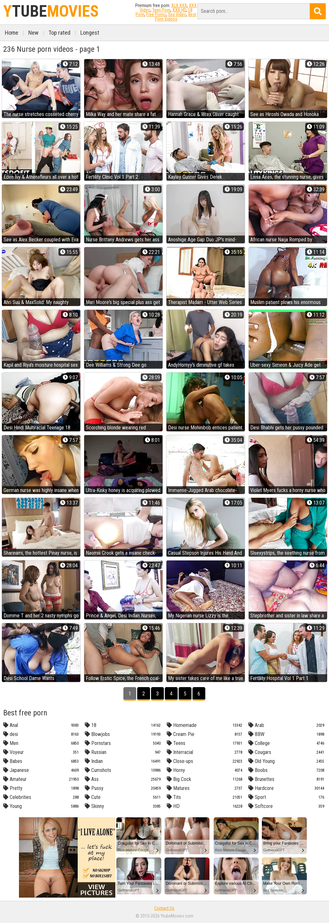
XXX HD (179, 10)
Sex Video (177, 14)
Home (11, 32)
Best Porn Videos (176, 17)
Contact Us (164, 908)
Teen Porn (161, 10)
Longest (89, 32)
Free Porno (156, 14)
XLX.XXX (179, 5)
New (33, 32)
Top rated (59, 32)
